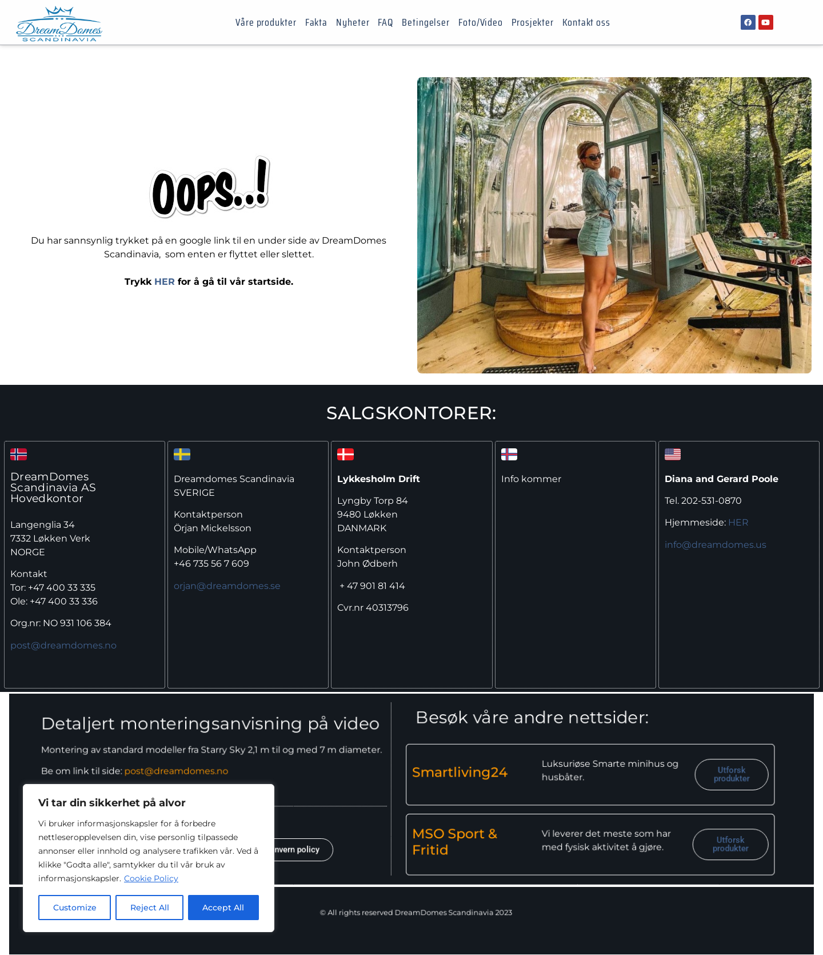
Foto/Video (480, 22)
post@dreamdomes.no (63, 645)
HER (164, 281)
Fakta (316, 22)
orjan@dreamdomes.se (227, 585)
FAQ (385, 22)
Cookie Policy (151, 879)
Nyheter (352, 22)
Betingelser (426, 22)
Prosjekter (533, 22)
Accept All (224, 907)
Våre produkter (266, 22)
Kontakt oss (586, 22)
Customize (75, 907)
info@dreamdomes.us (715, 544)
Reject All (149, 907)
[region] (148, 858)
